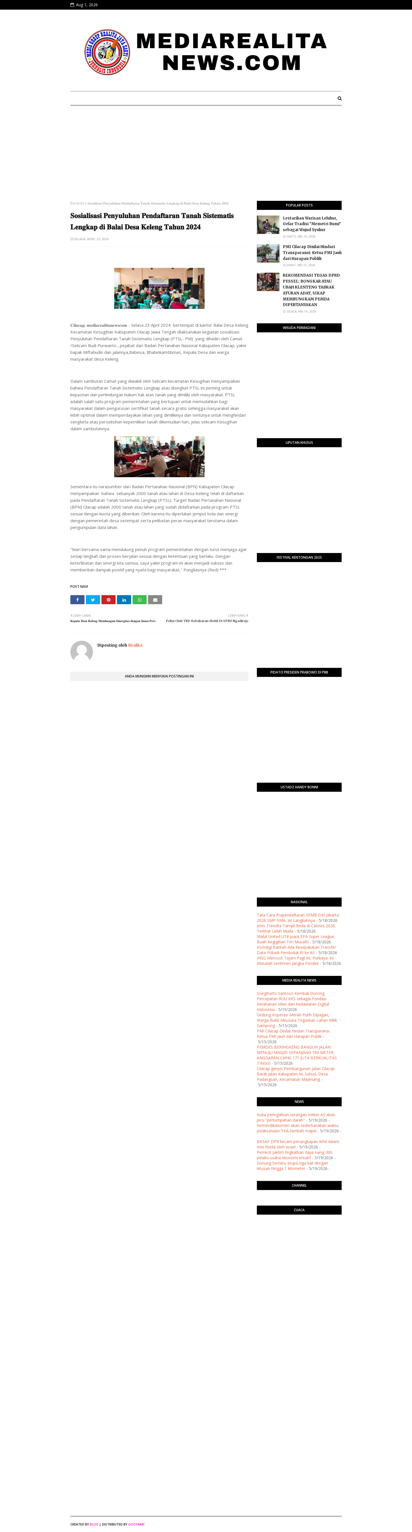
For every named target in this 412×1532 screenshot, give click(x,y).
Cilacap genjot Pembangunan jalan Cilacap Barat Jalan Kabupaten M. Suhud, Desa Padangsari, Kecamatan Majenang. (296, 1074)
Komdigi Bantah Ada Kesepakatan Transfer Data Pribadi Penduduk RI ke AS (296, 949)
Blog (94, 1524)
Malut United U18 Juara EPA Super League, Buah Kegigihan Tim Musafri (296, 939)
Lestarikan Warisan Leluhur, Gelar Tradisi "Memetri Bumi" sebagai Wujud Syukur (312, 224)
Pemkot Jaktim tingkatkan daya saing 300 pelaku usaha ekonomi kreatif (294, 1155)
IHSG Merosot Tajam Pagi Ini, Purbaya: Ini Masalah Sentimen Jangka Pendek (295, 960)
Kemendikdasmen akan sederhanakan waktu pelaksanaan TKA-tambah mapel (298, 1128)
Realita (134, 645)
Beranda (77, 203)
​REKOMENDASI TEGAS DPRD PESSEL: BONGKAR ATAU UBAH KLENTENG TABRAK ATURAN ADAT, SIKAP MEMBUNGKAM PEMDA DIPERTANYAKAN (311, 290)
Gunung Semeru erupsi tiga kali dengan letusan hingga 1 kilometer (292, 1165)
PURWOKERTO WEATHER (299, 1241)
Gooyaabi (136, 1524)
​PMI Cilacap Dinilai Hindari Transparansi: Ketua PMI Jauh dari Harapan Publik (312, 252)
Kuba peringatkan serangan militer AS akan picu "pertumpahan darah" (296, 1117)
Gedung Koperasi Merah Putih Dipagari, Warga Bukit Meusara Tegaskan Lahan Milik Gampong (297, 1020)
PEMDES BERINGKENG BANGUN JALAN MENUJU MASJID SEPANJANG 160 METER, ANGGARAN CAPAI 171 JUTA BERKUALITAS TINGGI (297, 1055)
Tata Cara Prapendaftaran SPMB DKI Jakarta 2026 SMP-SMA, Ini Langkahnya (298, 917)
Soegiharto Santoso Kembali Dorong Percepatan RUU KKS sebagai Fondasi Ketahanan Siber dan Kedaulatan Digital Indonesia (293, 1001)
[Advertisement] (206, 158)
